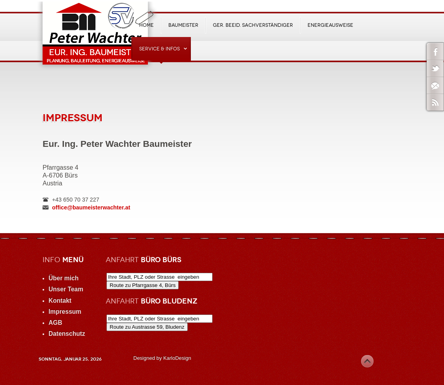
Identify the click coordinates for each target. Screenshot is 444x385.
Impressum (73, 117)
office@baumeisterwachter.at (91, 207)
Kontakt (60, 300)
